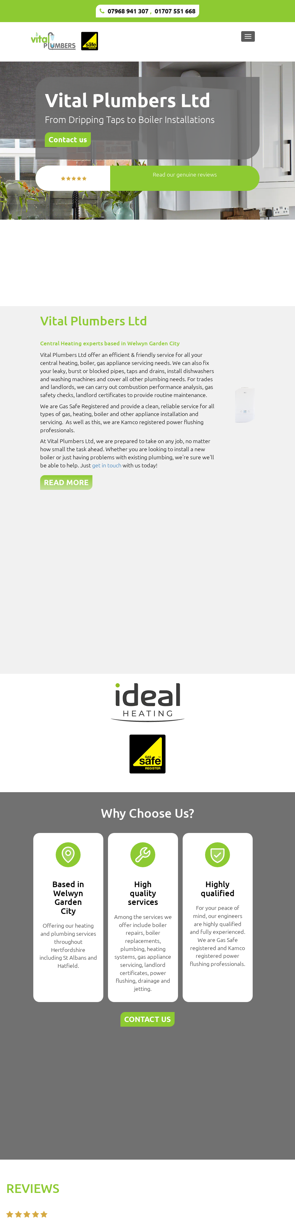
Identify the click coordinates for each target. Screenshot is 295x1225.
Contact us (68, 139)
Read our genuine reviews (185, 174)
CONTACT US (147, 1019)
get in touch (106, 465)
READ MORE (66, 482)
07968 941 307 (128, 11)
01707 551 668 (175, 11)
